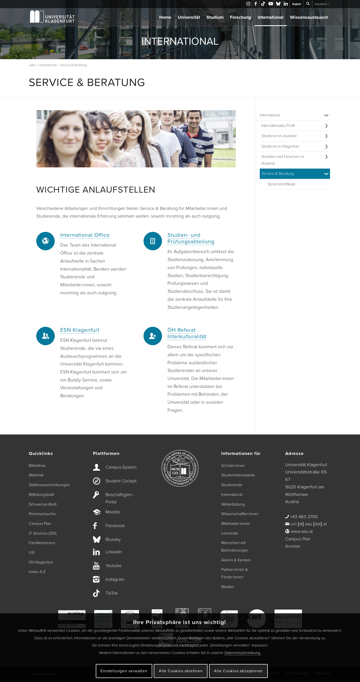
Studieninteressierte (238, 475)
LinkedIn (114, 552)
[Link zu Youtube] (270, 3)
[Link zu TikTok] (263, 3)
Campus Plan (40, 523)
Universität (189, 17)
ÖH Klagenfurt (41, 562)
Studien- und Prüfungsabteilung (191, 238)
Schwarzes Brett (42, 504)
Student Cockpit (121, 481)
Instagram (115, 579)
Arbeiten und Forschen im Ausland (283, 160)
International (271, 17)
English (296, 4)
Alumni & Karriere (236, 560)
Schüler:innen (233, 465)
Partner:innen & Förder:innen (234, 573)
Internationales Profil (278, 125)
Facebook (115, 525)
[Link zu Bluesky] (278, 3)
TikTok (112, 593)
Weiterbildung (233, 504)
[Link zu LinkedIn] (286, 3)
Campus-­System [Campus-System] (121, 467)
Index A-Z (37, 571)
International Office (85, 235)
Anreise (292, 546)
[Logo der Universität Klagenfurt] (52, 17)
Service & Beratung (278, 173)
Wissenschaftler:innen (239, 513)
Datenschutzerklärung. (242, 653)
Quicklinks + (322, 4)
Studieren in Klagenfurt (280, 146)
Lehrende (229, 533)
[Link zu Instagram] (248, 3)
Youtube (114, 565)
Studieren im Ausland (279, 136)
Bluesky (113, 539)
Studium (215, 17)
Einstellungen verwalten (123, 671)
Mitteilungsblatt (41, 494)
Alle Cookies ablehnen (181, 671)
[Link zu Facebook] (255, 3)
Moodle (113, 512)
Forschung (240, 17)
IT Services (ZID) (42, 533)
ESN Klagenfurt (79, 330)
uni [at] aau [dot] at (308, 524)
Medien (227, 586)
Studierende (231, 484)
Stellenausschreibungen (49, 484)
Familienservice (42, 542)
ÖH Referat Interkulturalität (187, 333)
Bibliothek (37, 465)
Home (165, 17)
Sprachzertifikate (282, 184)
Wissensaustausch (309, 17)
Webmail (36, 475)
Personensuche (42, 513)
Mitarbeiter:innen (235, 523)
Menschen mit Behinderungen (234, 546)
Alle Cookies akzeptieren (238, 671)
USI (32, 552)
